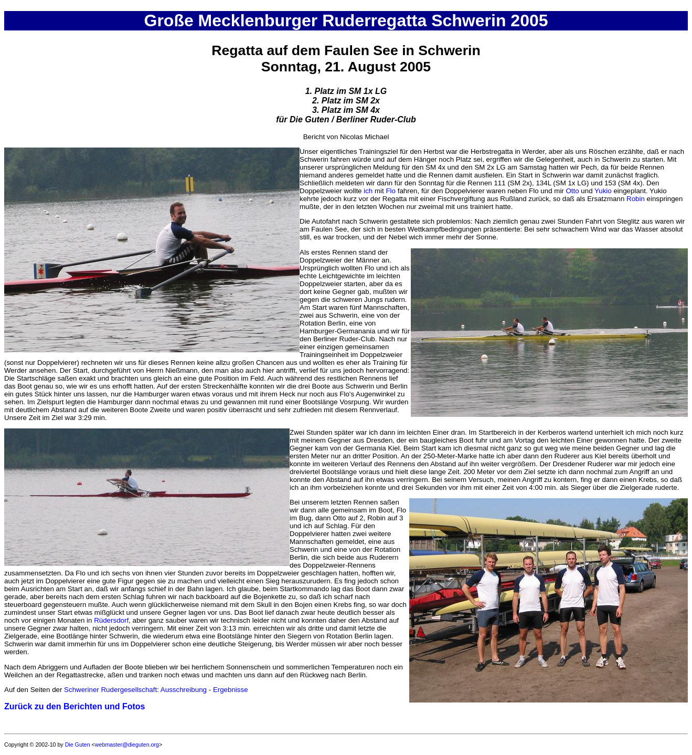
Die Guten (77, 744)
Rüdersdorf (111, 620)
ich (368, 191)
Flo (391, 191)
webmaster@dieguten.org (127, 744)
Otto (572, 191)
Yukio (603, 191)
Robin (635, 199)
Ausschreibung (184, 690)
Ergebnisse (230, 690)
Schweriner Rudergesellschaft (110, 690)
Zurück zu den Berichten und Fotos (74, 706)
